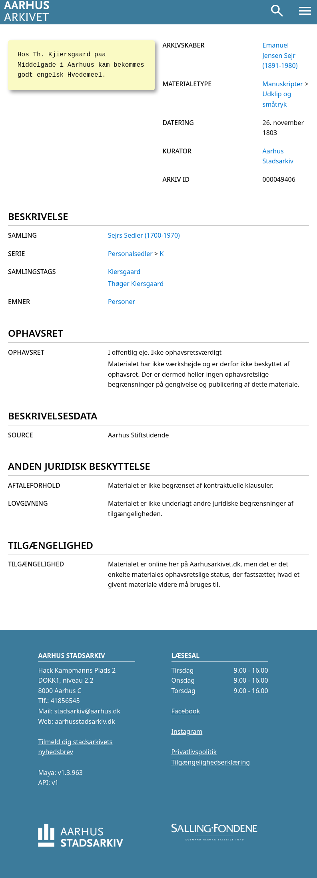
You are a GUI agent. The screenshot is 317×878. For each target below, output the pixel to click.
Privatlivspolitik (194, 751)
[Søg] (277, 12)
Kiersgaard (124, 271)
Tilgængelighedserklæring (210, 762)
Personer (121, 301)
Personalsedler (130, 253)
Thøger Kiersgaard (135, 283)
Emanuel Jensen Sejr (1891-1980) (280, 55)
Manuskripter (283, 83)
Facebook (185, 711)
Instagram (187, 731)
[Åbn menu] (305, 12)
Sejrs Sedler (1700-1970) (144, 235)
